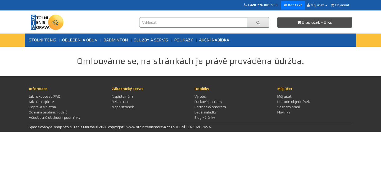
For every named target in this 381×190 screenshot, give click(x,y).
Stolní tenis (42, 39)
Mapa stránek (123, 107)
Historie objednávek (293, 101)
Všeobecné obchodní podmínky (54, 117)
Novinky (283, 112)
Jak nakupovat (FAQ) (45, 96)
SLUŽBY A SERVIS (151, 39)
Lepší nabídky (205, 112)
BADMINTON (115, 39)
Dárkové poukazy (208, 101)
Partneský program (210, 107)
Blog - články (204, 117)
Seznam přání (288, 107)
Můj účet (284, 96)
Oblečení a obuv (79, 39)
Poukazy (183, 39)
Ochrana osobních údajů (48, 112)
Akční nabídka (214, 39)
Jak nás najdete (41, 101)
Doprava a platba (42, 107)
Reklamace (120, 101)
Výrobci (200, 96)
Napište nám (122, 96)
